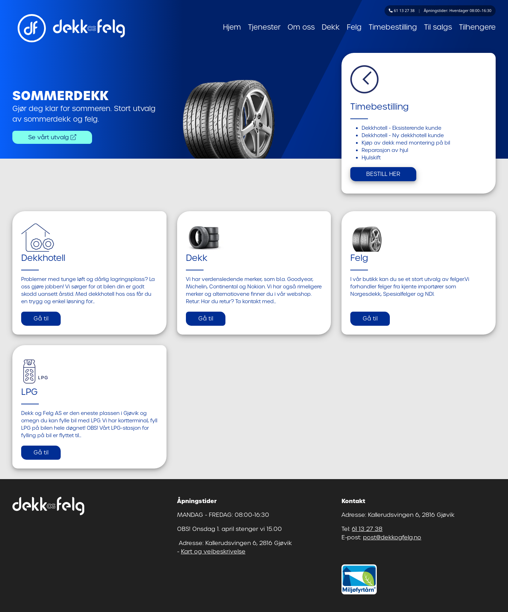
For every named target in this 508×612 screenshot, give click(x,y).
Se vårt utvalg (52, 137)
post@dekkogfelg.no (392, 537)
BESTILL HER (383, 174)
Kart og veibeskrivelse (213, 551)
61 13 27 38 (367, 529)
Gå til (41, 318)
